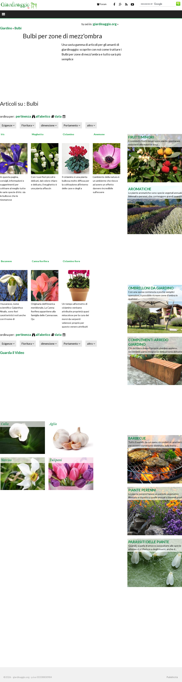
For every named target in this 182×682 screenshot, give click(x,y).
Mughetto (38, 134)
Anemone (99, 134)
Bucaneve (6, 261)
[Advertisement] (40, 24)
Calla (5, 424)
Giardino (6, 28)
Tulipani (55, 460)
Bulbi (18, 28)
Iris (2, 134)
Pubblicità (172, 677)
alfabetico (43, 116)
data (58, 116)
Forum (101, 4)
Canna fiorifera (40, 261)
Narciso (6, 460)
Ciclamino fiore (71, 261)
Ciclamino (68, 134)
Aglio (53, 424)
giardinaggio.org (105, 24)
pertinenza (23, 116)
